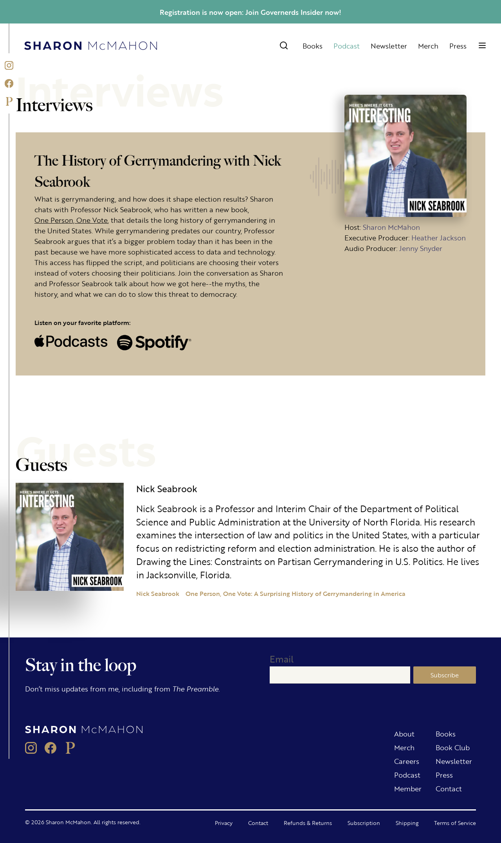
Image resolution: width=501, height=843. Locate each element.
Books (313, 45)
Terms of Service (455, 822)
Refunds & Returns (308, 822)
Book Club (453, 747)
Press (458, 45)
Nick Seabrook (157, 593)
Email (282, 658)
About (404, 733)
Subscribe (445, 675)
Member (408, 788)
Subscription (364, 822)
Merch (428, 45)
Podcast (346, 45)
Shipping (407, 822)
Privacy (223, 822)
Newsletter (389, 45)
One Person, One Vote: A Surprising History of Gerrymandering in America (295, 593)
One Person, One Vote (71, 219)
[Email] (340, 675)
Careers (406, 760)
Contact (449, 788)
